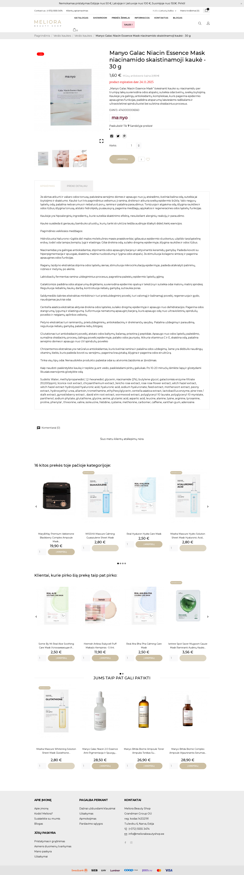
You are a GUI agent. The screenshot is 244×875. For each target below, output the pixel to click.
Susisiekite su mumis (47, 818)
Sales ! (129, 24)
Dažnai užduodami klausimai (97, 808)
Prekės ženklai (121, 17)
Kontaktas (161, 17)
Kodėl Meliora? (43, 813)
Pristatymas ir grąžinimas (49, 841)
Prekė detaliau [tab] (77, 186)
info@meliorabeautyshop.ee (146, 833)
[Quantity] (42, 552)
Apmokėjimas (87, 818)
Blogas (177, 17)
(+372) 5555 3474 (55, 10)
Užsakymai (41, 856)
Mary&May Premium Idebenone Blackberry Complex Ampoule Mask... (56, 537)
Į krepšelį (122, 159)
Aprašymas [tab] (47, 186)
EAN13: (113, 110)
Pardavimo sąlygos (91, 823)
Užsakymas (86, 813)
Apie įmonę (41, 808)
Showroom (100, 17)
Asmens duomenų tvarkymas (52, 846)
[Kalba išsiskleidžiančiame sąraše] (168, 11)
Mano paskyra (43, 851)
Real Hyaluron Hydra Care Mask (144, 533)
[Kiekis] (131, 145)
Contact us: (40, 10)
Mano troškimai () (189, 10)
